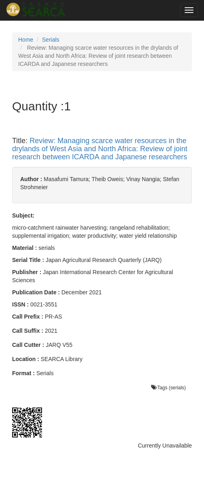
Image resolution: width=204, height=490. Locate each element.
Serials (50, 39)
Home (25, 39)
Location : (25, 359)
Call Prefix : (27, 316)
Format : (23, 373)
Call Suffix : (27, 330)
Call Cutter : (28, 345)
